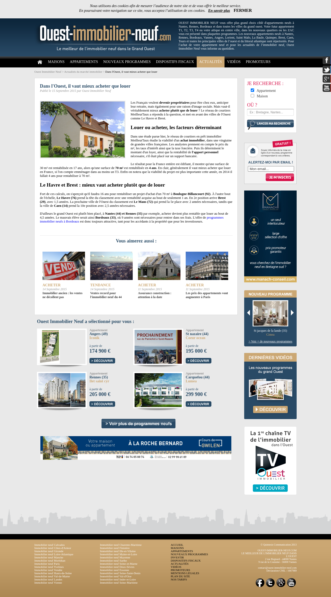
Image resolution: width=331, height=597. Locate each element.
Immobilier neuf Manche (48, 557)
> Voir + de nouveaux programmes (270, 341)
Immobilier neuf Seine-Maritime (119, 582)
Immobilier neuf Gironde (48, 551)
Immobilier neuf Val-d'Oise (115, 576)
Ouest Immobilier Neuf (47, 71)
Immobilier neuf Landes (48, 579)
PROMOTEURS (258, 62)
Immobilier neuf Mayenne (115, 557)
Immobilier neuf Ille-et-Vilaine (118, 551)
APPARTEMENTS (84, 62)
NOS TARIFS (179, 579)
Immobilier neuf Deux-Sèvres (117, 566)
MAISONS (56, 62)
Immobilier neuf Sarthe (113, 560)
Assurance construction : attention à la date (154, 295)
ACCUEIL (177, 544)
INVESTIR (177, 557)
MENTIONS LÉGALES (185, 573)
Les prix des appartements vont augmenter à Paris (207, 295)
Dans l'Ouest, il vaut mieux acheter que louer (131, 71)
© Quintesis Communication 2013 (279, 544)
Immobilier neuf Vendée (48, 570)
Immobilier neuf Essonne (114, 570)
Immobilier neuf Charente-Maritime (121, 544)
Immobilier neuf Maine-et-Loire (118, 554)
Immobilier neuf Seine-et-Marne (118, 563)
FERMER (243, 10)
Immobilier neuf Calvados (49, 544)
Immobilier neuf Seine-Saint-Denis (120, 573)
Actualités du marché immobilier (83, 71)
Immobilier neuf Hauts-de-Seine (53, 573)
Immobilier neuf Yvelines (49, 566)
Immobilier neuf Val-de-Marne (52, 576)
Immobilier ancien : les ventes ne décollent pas (62, 295)
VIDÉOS (234, 62)
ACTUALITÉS (210, 62)
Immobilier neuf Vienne (48, 582)
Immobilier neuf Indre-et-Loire (118, 579)
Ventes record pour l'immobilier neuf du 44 (106, 295)
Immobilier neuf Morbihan (49, 560)
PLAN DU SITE (180, 576)
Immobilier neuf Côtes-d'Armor (52, 548)
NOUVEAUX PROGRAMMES (127, 62)
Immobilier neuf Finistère (115, 548)
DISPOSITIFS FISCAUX (175, 62)
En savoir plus (219, 11)
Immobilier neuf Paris (47, 563)
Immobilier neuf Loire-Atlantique (53, 554)
